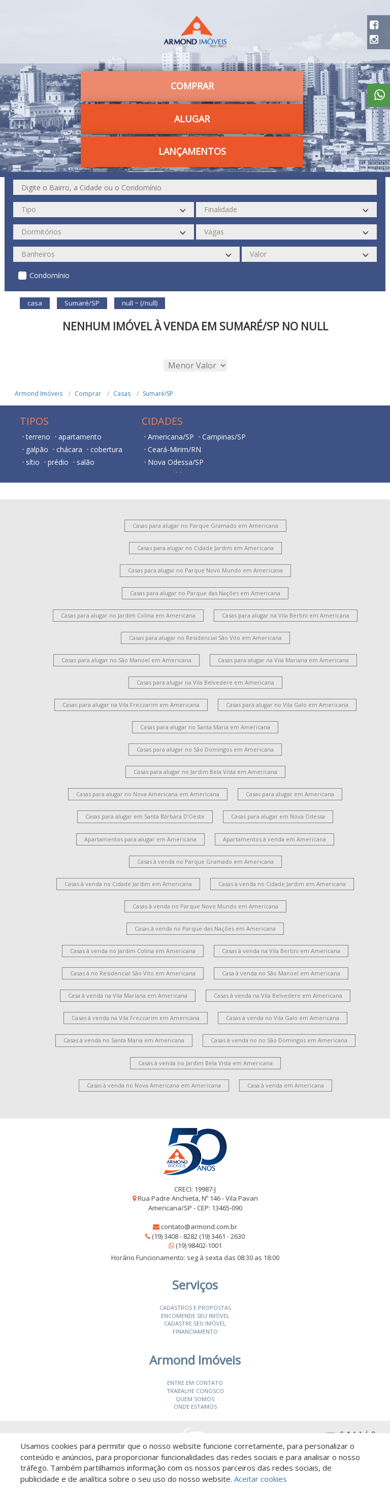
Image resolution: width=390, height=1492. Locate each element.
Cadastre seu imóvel (195, 1323)
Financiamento (195, 1331)
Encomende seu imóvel (195, 1315)
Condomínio (49, 275)
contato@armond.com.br (199, 1226)
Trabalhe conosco (195, 1391)
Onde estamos (195, 1406)
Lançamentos (192, 151)
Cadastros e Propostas (195, 1307)
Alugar (192, 119)
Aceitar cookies (260, 1479)
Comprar (192, 86)
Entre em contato (195, 1382)
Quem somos (195, 1399)
